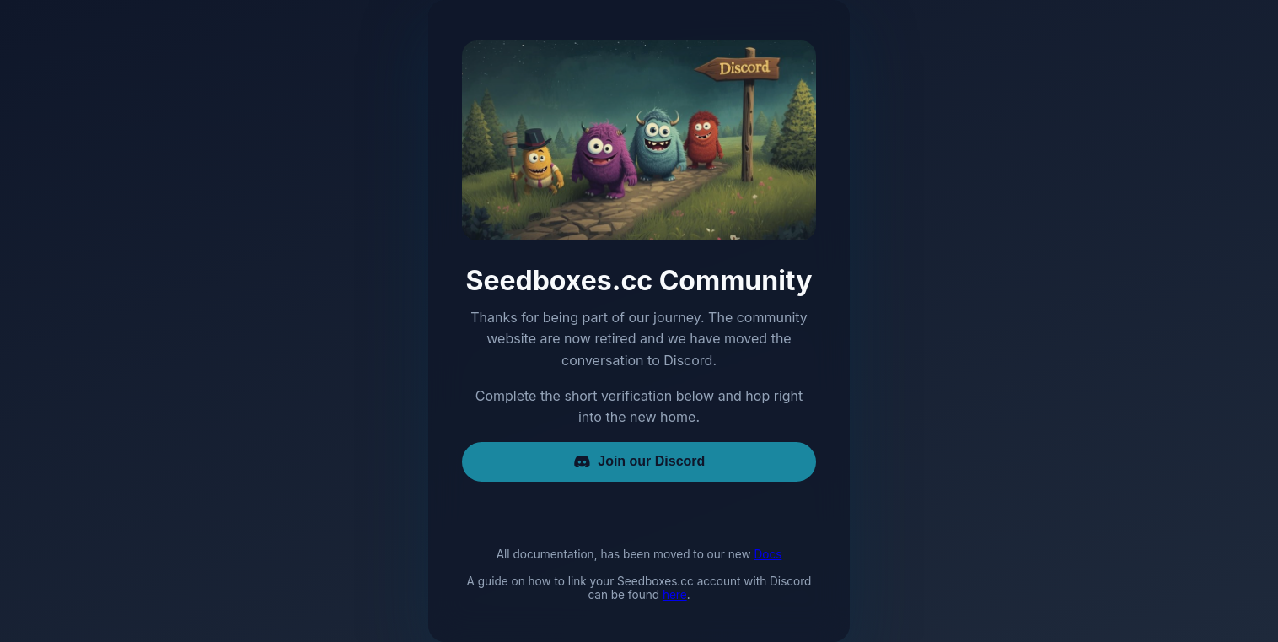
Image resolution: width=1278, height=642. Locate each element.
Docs (767, 554)
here (675, 595)
